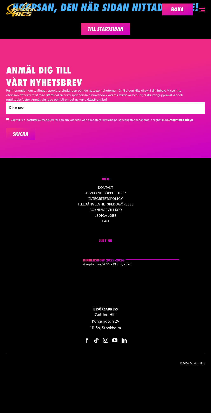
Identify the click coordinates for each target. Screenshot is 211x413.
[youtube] (114, 340)
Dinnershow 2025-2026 (103, 260)
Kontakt (105, 188)
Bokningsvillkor (105, 210)
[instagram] (105, 340)
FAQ (105, 221)
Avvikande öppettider (105, 193)
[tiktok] (96, 340)
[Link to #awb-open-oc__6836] (202, 9)
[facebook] (87, 340)
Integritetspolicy (105, 199)
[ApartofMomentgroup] (26, 364)
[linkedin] (124, 340)
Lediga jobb (106, 216)
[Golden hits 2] (54, 249)
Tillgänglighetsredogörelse (106, 204)
